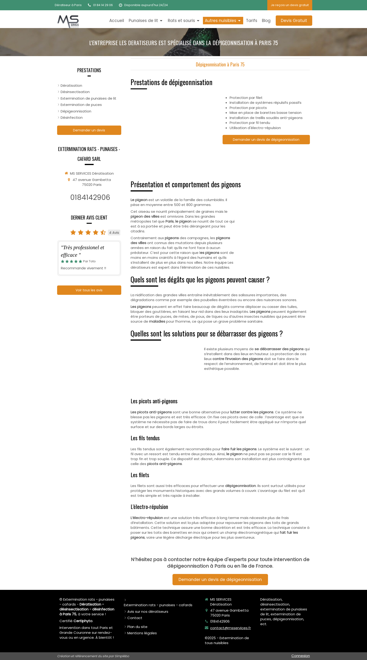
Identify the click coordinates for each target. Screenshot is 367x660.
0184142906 (90, 197)
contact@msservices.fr (230, 627)
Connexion (300, 655)
